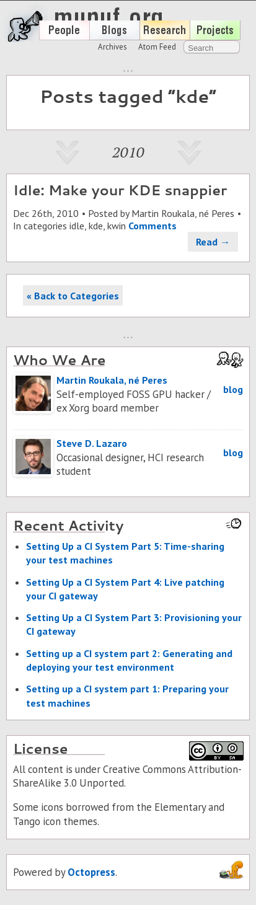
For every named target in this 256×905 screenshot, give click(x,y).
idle (76, 225)
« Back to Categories (73, 295)
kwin (116, 225)
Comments (152, 225)
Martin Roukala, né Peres (182, 213)
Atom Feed (157, 47)
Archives (112, 47)
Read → (213, 242)
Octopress (91, 872)
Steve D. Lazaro (91, 443)
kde (96, 225)
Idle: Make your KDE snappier (120, 190)
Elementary (180, 807)
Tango (26, 821)
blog (233, 389)
